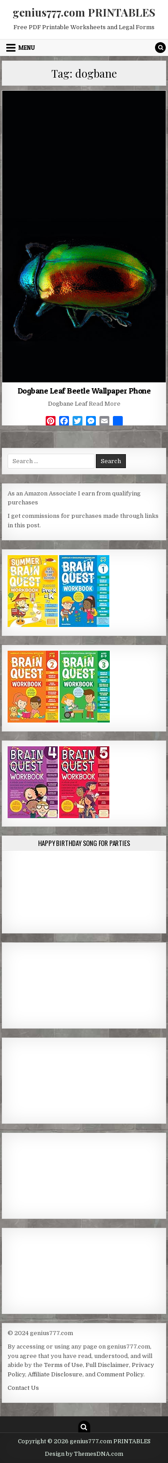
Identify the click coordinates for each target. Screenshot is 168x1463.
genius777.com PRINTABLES (84, 12)
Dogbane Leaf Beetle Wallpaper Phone (84, 390)
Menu (26, 47)
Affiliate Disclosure (55, 1374)
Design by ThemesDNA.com (84, 1454)
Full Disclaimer (107, 1365)
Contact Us (23, 1387)
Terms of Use (63, 1365)
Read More (105, 403)
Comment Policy (120, 1374)
